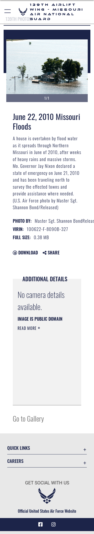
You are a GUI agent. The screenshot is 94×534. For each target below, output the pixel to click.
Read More (28, 328)
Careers (15, 460)
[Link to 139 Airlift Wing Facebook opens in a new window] (40, 524)
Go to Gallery (28, 418)
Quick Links (18, 447)
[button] (8, 12)
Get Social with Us (47, 483)
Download (25, 252)
